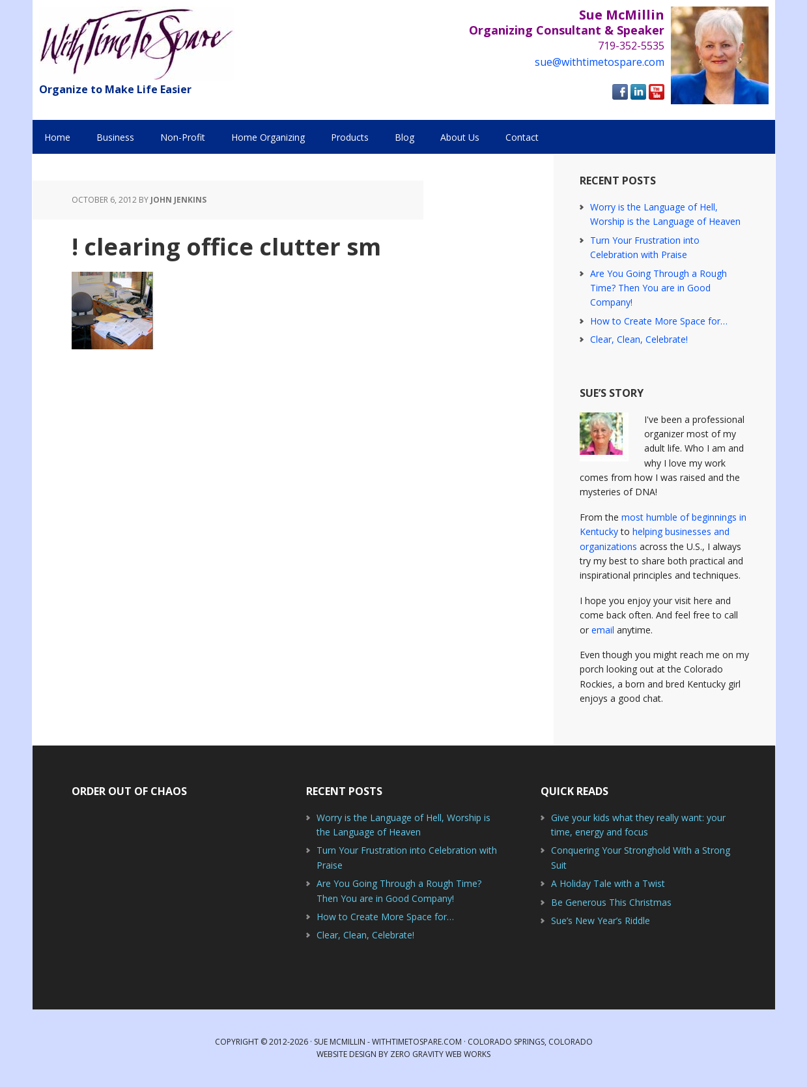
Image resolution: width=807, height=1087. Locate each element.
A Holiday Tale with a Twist (608, 883)
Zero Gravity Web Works (440, 1054)
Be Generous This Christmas (611, 902)
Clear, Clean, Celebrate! (639, 339)
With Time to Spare (136, 44)
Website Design (346, 1054)
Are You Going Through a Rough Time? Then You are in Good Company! (658, 288)
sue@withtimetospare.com (599, 62)
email (602, 630)
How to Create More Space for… (659, 321)
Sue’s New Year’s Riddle (600, 920)
